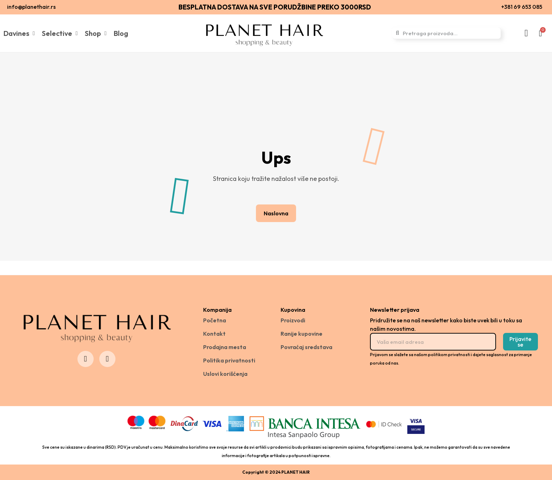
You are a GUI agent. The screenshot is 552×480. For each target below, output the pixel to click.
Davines (19, 33)
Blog (121, 33)
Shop (96, 33)
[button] (276, 213)
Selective (60, 33)
